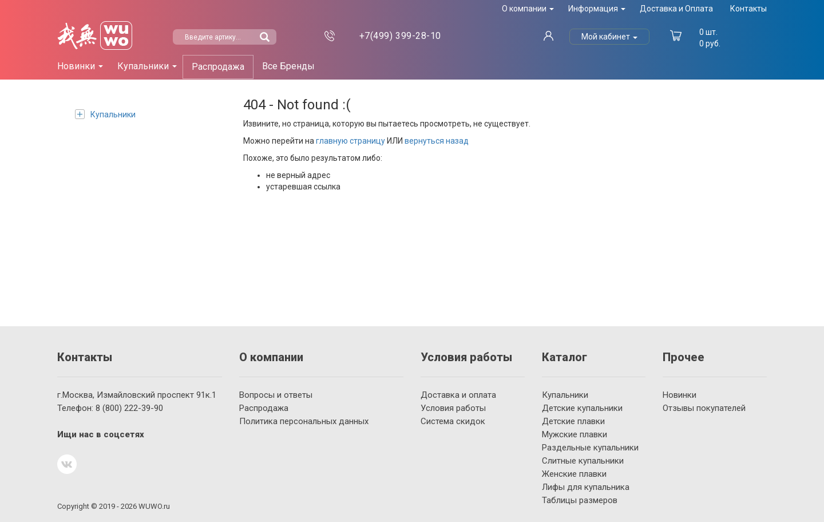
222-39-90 (129, 408)
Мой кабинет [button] (609, 36)
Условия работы (453, 408)
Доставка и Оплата (676, 8)
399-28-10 (400, 35)
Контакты (748, 8)
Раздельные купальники (590, 447)
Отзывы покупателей (704, 408)
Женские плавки (574, 474)
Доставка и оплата (458, 395)
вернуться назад (437, 140)
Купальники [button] (147, 66)
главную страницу (350, 140)
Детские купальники (582, 408)
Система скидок (453, 421)
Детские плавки (573, 421)
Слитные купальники (583, 461)
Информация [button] (596, 8)
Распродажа (218, 66)
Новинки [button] (80, 66)
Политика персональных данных (304, 421)
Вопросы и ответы (275, 395)
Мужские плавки (574, 434)
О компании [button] (528, 8)
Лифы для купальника (585, 487)
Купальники (105, 114)
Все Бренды (288, 66)
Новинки (679, 395)
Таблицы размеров (579, 500)
